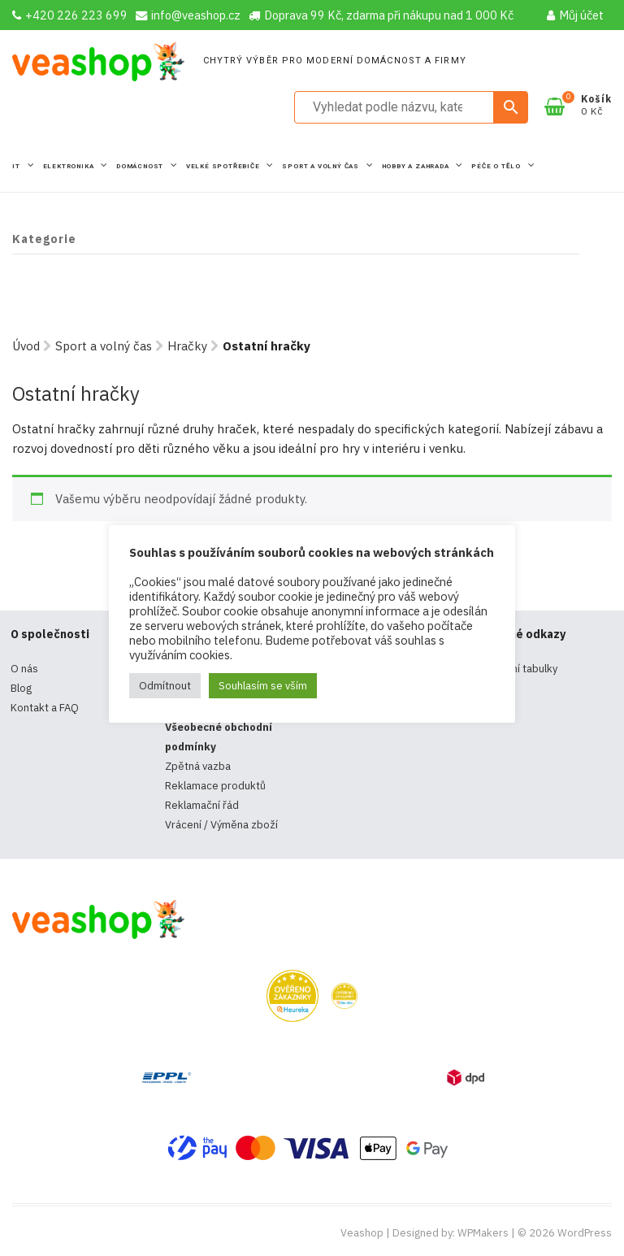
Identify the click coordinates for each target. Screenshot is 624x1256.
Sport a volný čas (321, 166)
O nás (24, 669)
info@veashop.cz (188, 15)
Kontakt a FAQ (45, 708)
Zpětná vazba (198, 766)
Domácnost (141, 166)
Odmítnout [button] (165, 686)
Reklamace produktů (215, 786)
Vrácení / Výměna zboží (221, 825)
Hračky (187, 346)
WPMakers (483, 1233)
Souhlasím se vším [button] (263, 686)
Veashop (362, 1233)
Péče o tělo (497, 166)
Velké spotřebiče (224, 166)
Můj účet (575, 15)
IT (17, 166)
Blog (21, 688)
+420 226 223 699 (70, 15)
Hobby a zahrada (417, 166)
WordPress (584, 1233)
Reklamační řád (202, 805)
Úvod (26, 346)
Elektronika (70, 166)
